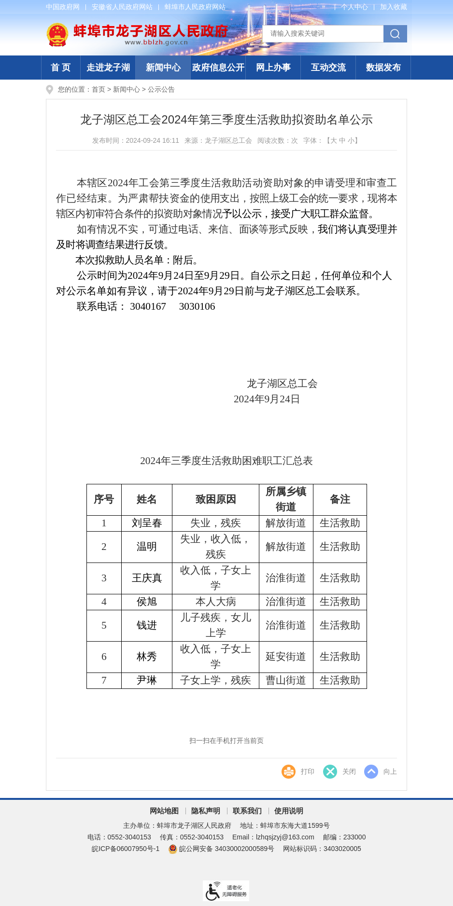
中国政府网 (63, 7)
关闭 (348, 772)
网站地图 (164, 811)
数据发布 (383, 67)
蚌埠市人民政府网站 (195, 7)
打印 (307, 772)
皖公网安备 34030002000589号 (221, 848)
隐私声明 (205, 811)
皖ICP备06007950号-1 (125, 848)
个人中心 (354, 7)
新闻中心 (163, 67)
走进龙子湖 (108, 67)
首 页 (61, 67)
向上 (390, 772)
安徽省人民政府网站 (122, 7)
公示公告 (161, 89)
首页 (98, 89)
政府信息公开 (218, 67)
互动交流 (328, 67)
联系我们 (247, 811)
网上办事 (273, 67)
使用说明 (288, 811)
